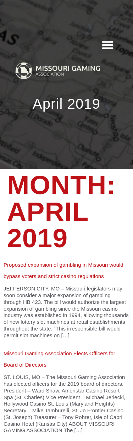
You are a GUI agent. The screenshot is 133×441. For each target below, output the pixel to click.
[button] (107, 44)
